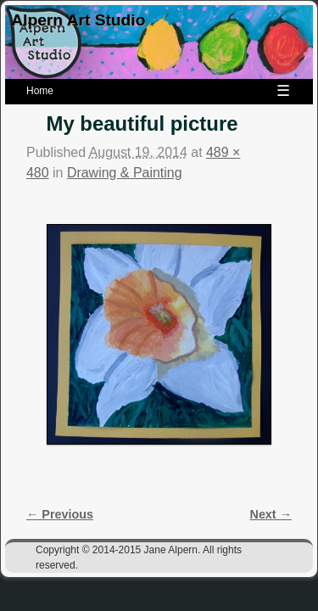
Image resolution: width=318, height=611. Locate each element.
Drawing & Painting (124, 172)
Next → (271, 514)
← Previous (59, 514)
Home (39, 91)
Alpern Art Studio (78, 20)
